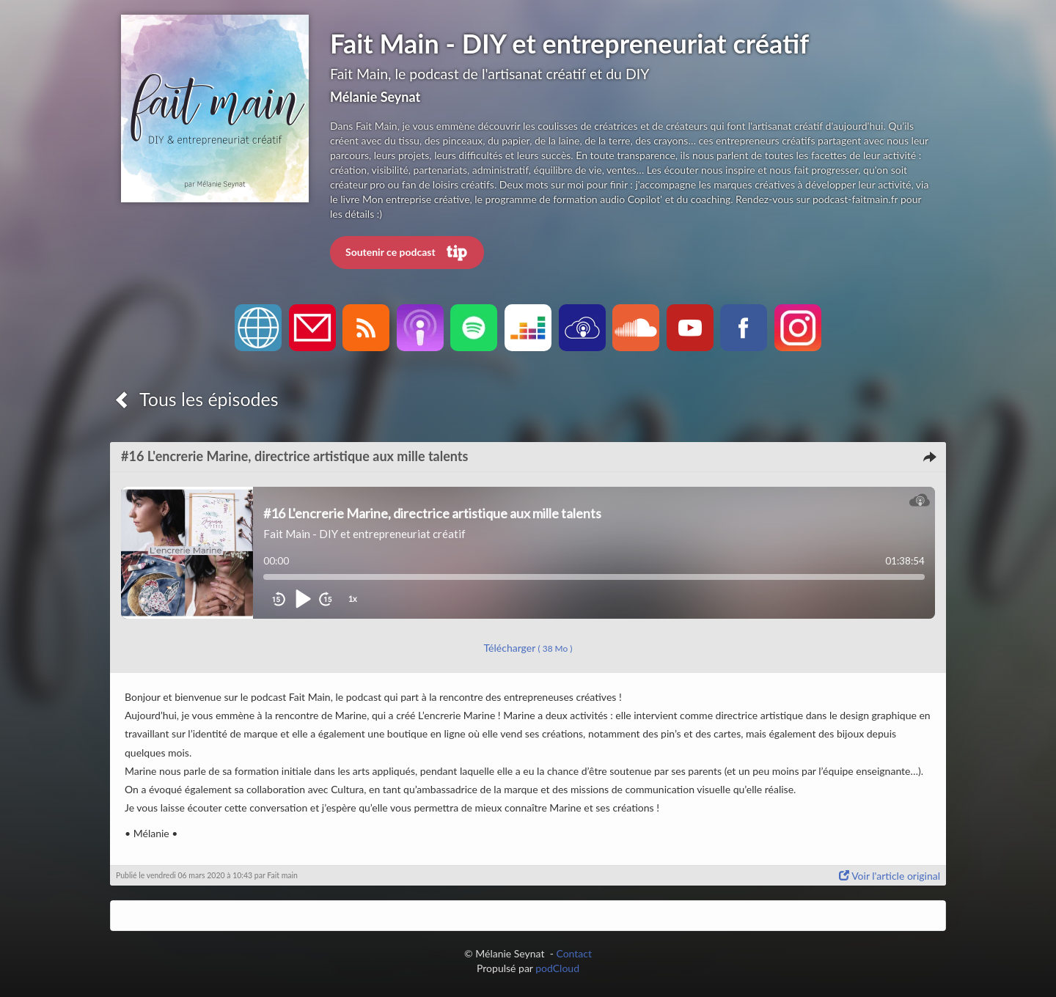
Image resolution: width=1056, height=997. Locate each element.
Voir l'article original (889, 875)
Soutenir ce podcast (407, 253)
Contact (574, 953)
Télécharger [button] (528, 647)
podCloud (557, 968)
